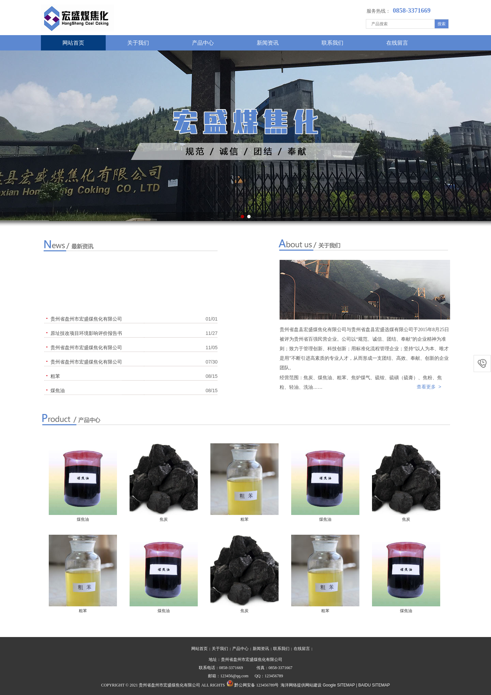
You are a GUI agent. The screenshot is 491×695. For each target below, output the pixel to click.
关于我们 (138, 43)
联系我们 (332, 43)
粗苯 (244, 519)
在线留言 (397, 43)
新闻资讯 (268, 43)
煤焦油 (83, 519)
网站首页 (73, 43)
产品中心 (203, 43)
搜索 (441, 23)
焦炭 (164, 519)
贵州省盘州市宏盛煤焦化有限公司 (86, 319)
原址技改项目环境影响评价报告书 (86, 333)
